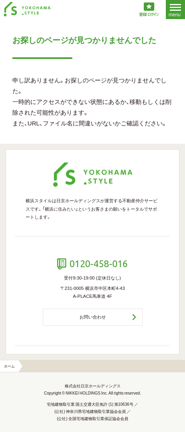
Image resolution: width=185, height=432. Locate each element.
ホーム (9, 366)
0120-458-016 (99, 263)
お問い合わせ (93, 316)
